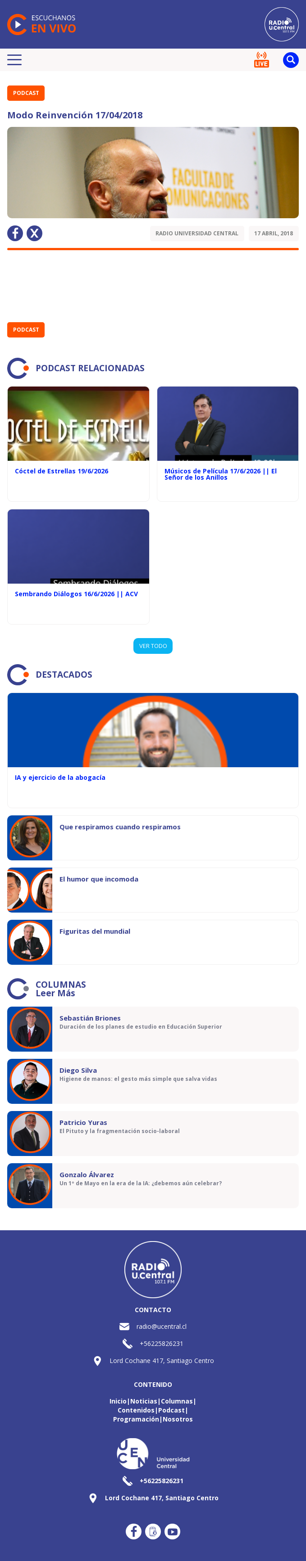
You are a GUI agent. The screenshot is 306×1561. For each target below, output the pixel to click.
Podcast (26, 93)
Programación (136, 1419)
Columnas (177, 1401)
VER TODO (153, 646)
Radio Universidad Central (196, 233)
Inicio (118, 1401)
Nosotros (178, 1419)
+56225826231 (161, 1343)
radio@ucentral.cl (162, 1326)
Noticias (143, 1401)
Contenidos (136, 1410)
